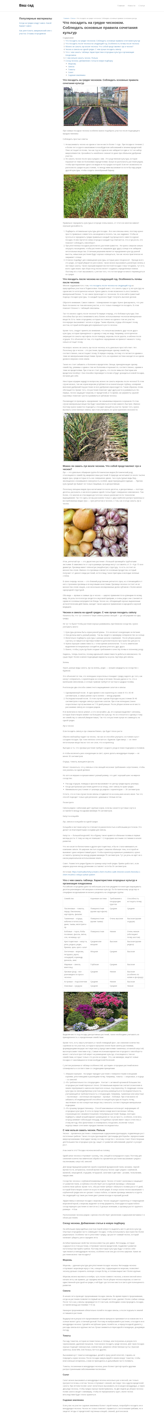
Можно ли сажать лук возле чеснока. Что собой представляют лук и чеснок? (99, 46)
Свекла (71, 66)
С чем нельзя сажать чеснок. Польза (81, 58)
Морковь (72, 63)
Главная (121, 5)
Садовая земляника (76, 75)
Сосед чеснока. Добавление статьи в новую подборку (89, 61)
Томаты (71, 69)
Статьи (142, 5)
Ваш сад (26, 5)
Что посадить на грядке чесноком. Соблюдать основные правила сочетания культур (102, 41)
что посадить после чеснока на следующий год (110, 285)
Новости (131, 5)
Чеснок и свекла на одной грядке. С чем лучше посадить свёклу (93, 49)
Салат (70, 72)
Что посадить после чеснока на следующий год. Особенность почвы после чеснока (102, 43)
